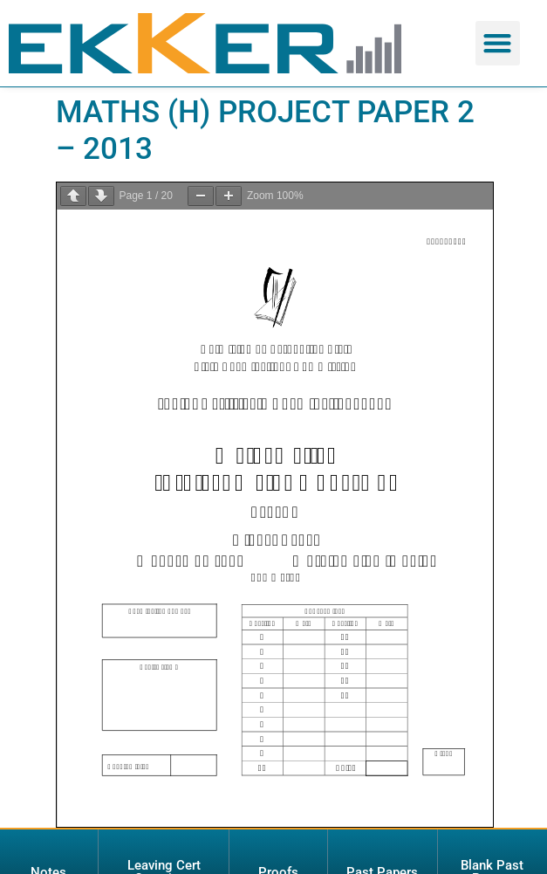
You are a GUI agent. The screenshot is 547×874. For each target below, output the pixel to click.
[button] (497, 43)
